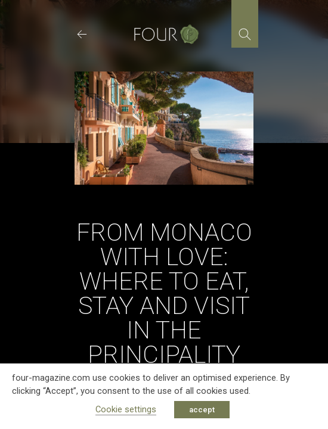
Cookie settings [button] (125, 409)
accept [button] (202, 409)
